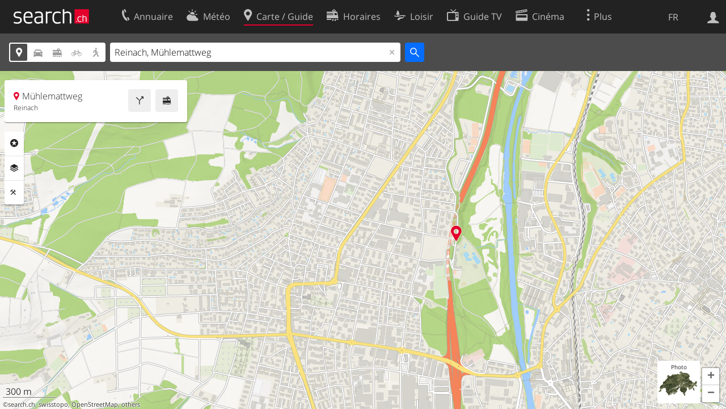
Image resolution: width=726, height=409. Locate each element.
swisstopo (53, 404)
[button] (710, 376)
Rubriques (14, 143)
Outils (14, 192)
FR (673, 17)
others (130, 404)
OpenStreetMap (94, 404)
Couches (14, 168)
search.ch (21, 404)
